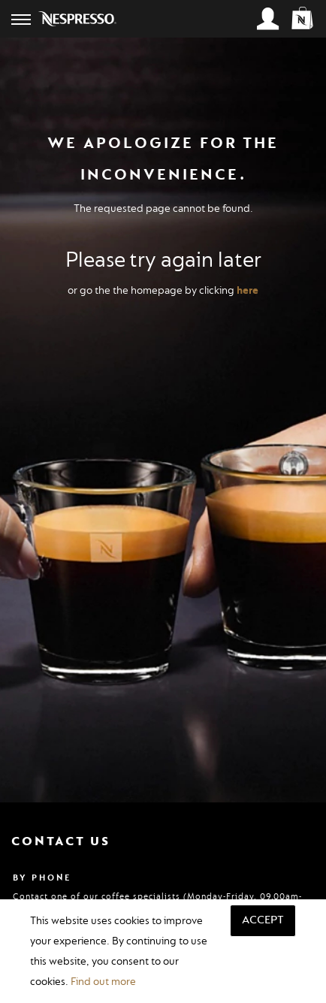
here (247, 290)
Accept (263, 920)
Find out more (103, 981)
